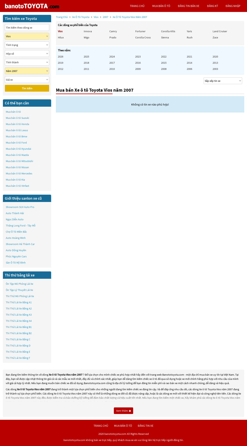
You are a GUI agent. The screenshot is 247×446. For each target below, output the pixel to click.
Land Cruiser (220, 31)
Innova (88, 31)
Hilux (61, 37)
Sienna (165, 37)
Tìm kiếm (27, 88)
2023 (138, 56)
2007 (125, 17)
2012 (60, 69)
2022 (164, 56)
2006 (189, 69)
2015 (164, 62)
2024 (112, 56)
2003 (215, 69)
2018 (86, 62)
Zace (215, 37)
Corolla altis (168, 31)
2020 (215, 56)
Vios (96, 17)
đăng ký (212, 6)
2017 (112, 62)
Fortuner (140, 31)
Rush (190, 37)
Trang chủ (62, 17)
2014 (189, 62)
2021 (189, 56)
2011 (86, 69)
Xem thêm (123, 410)
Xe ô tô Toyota (80, 17)
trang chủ (137, 6)
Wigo (86, 37)
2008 (164, 69)
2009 (138, 69)
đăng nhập (233, 6)
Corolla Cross (143, 37)
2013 (215, 62)
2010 (112, 69)
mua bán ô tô (161, 6)
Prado (112, 37)
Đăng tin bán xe (188, 6)
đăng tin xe (145, 425)
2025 (86, 56)
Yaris (189, 31)
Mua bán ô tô (13, 111)
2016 (138, 62)
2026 (60, 56)
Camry (113, 31)
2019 (60, 62)
